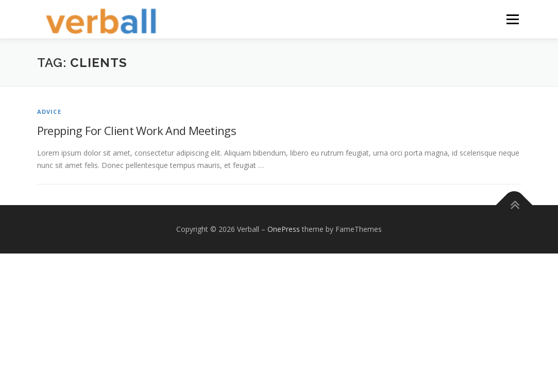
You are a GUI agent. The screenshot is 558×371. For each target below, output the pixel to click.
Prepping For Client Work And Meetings (136, 130)
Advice (49, 111)
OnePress (283, 229)
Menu (512, 19)
